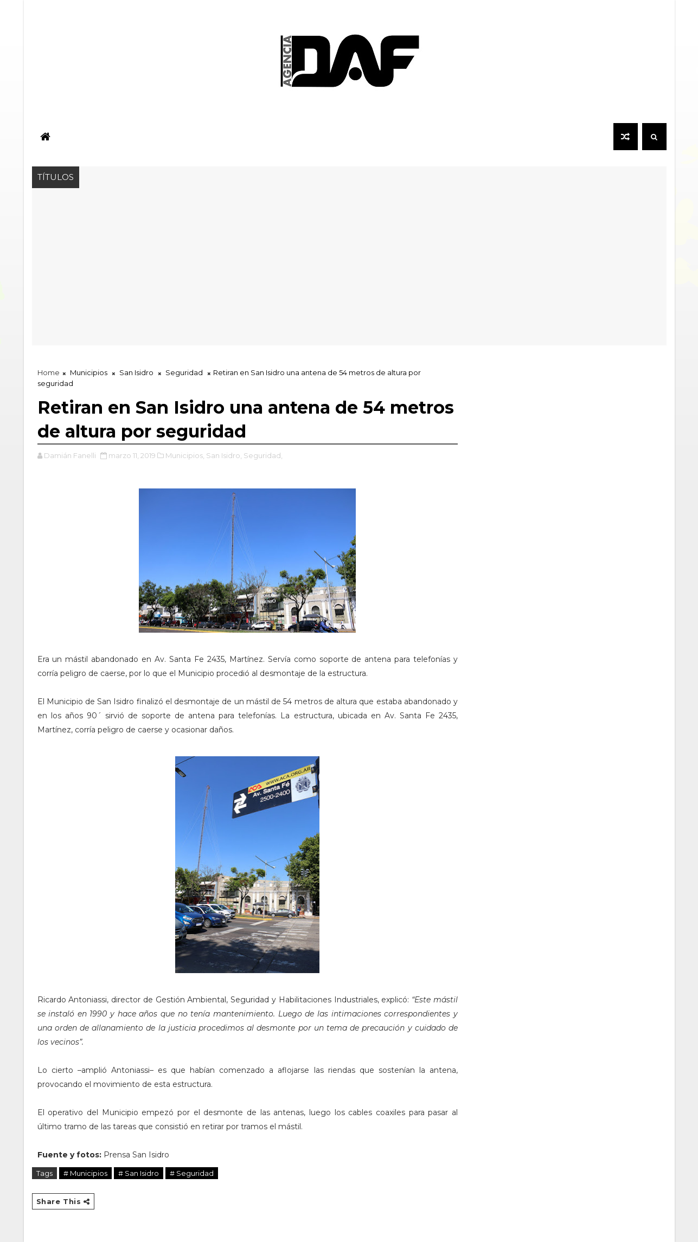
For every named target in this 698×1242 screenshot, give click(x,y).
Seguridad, (263, 455)
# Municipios (85, 1173)
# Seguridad (192, 1173)
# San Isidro (138, 1173)
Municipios (88, 372)
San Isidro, (224, 455)
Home (48, 372)
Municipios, (184, 455)
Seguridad (184, 372)
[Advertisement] (349, 269)
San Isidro (136, 372)
